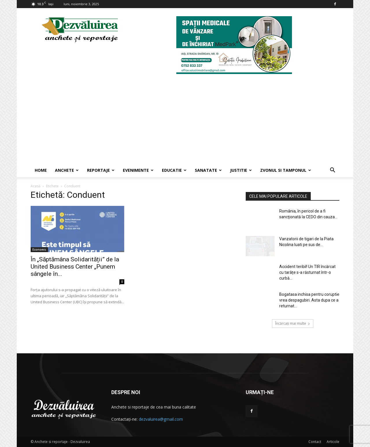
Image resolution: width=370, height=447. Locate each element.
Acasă (35, 186)
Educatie (174, 170)
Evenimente (138, 170)
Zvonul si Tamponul (285, 170)
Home (41, 170)
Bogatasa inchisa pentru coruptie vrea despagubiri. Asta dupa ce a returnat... (309, 300)
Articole (333, 441)
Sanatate (208, 170)
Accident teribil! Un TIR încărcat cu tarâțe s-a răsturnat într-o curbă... (307, 272)
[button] (332, 170)
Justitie (241, 170)
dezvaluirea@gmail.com (161, 419)
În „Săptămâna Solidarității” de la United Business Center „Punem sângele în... (75, 266)
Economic (39, 249)
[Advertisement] (185, 120)
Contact (314, 441)
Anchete (67, 170)
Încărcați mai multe (292, 323)
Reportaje (100, 170)
